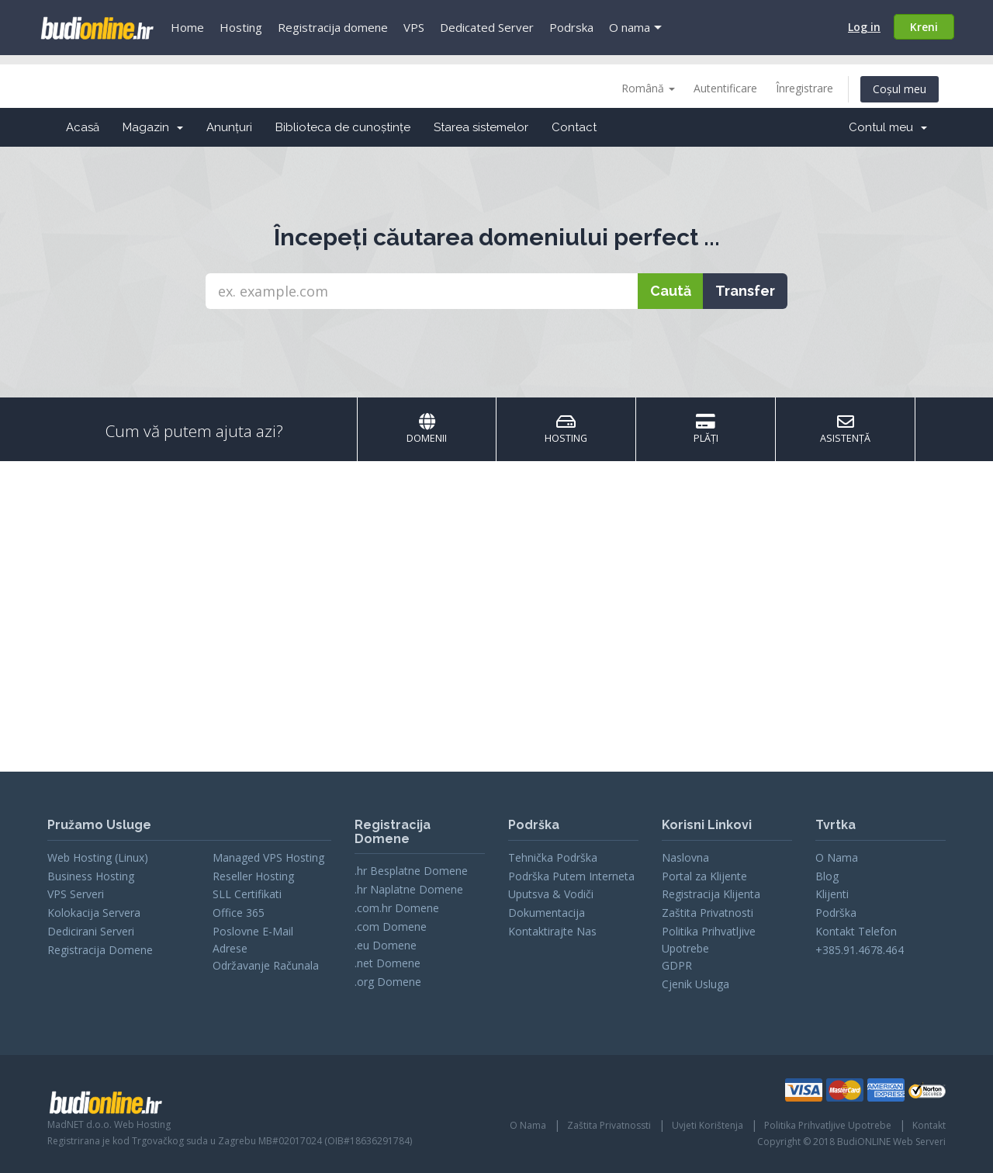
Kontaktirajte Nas (552, 931)
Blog (827, 876)
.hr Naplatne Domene (409, 889)
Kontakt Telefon (856, 931)
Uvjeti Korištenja (707, 1125)
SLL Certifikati (247, 894)
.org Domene (388, 981)
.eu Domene (386, 945)
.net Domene (387, 963)
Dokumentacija (546, 912)
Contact (574, 127)
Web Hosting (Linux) (97, 857)
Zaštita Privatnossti (609, 1125)
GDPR (677, 965)
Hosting (241, 27)
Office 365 (239, 912)
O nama (629, 27)
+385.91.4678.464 (859, 949)
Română (648, 88)
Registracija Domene (100, 949)
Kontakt (929, 1125)
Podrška (835, 912)
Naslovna (685, 857)
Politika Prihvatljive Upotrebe (827, 1125)
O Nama (836, 857)
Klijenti (832, 894)
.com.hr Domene (397, 908)
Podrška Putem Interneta (571, 876)
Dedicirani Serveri (90, 931)
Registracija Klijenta (711, 894)
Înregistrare (804, 88)
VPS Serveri (75, 894)
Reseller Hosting (253, 876)
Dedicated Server (487, 27)
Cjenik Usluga (695, 984)
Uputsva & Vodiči (550, 894)
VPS (413, 27)
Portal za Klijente (704, 876)
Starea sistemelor (481, 127)
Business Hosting (90, 876)
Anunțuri (229, 127)
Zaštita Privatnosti (707, 912)
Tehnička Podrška (552, 857)
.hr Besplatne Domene (411, 870)
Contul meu (888, 127)
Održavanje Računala (266, 965)
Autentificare (725, 88)
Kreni (924, 26)
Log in (864, 26)
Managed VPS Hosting (268, 857)
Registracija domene (333, 27)
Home (187, 27)
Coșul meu (899, 89)
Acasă (82, 127)
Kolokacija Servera (93, 912)
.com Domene (391, 926)
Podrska (571, 27)
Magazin (153, 127)
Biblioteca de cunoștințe (342, 127)
